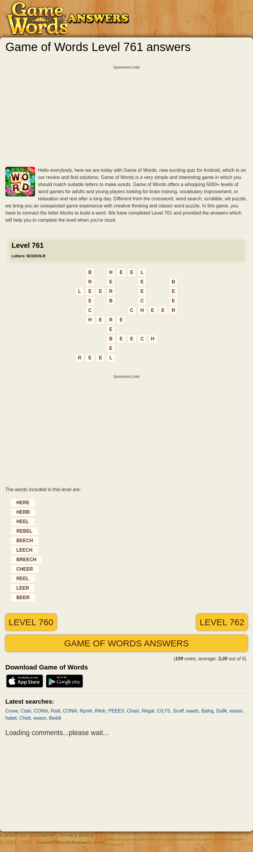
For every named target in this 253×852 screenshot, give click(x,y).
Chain (133, 710)
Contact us (13, 835)
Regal (148, 710)
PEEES (116, 710)
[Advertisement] (126, 114)
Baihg (207, 710)
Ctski (26, 710)
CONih (41, 710)
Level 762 (222, 622)
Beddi (55, 718)
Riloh (100, 710)
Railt (55, 710)
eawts (192, 710)
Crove (11, 710)
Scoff (178, 710)
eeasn (236, 710)
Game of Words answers (126, 643)
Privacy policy (77, 835)
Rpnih (86, 710)
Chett (25, 718)
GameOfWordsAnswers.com (70, 842)
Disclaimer (43, 835)
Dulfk (221, 710)
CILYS (163, 710)
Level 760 (31, 622)
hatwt (11, 718)
